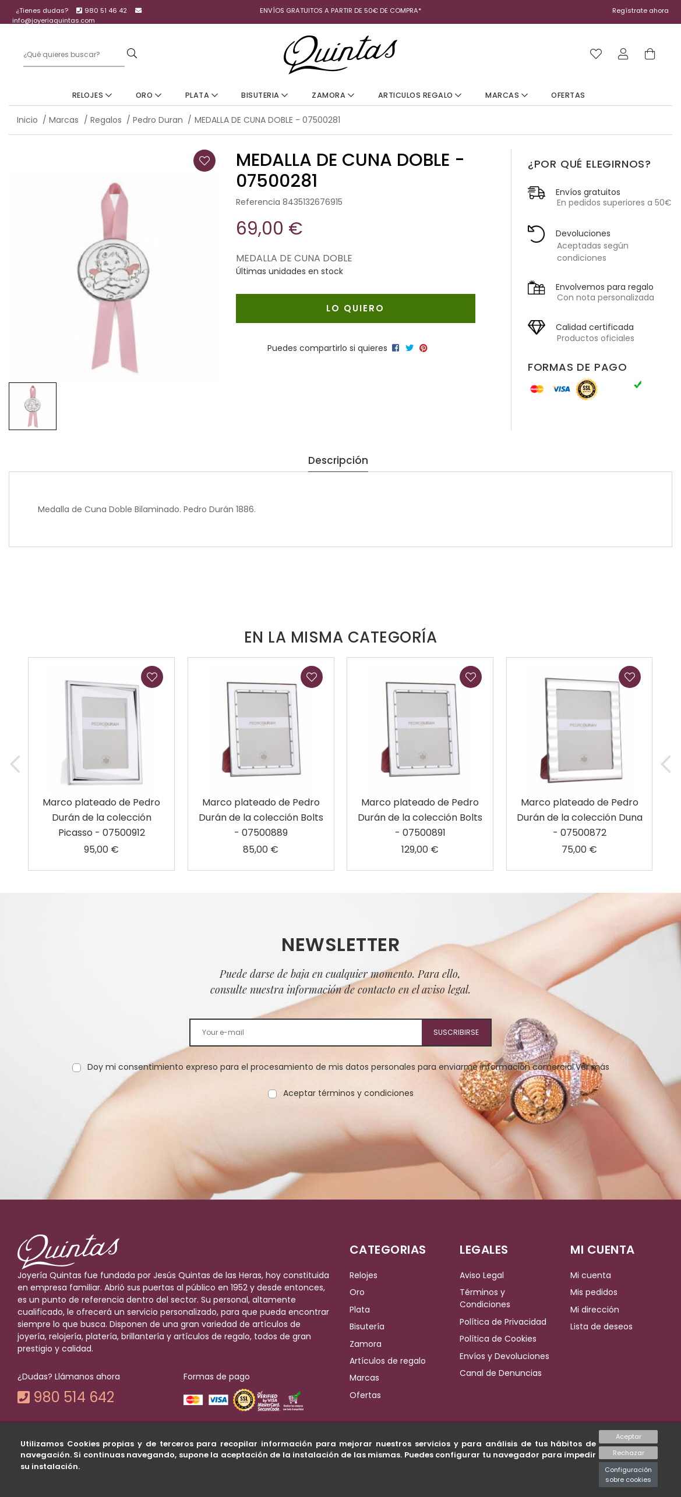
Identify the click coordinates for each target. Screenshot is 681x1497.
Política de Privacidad (503, 1322)
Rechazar (628, 1452)
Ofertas (568, 95)
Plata (201, 95)
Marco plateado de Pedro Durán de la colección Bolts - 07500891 (420, 817)
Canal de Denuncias (501, 1373)
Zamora (333, 95)
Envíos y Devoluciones (504, 1356)
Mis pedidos (594, 1293)
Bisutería (367, 1326)
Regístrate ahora (640, 10)
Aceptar (628, 1436)
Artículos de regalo (388, 1361)
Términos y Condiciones (485, 1299)
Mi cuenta (590, 1275)
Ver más (592, 1067)
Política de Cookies (498, 1339)
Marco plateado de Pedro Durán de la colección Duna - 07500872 (580, 817)
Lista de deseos (601, 1326)
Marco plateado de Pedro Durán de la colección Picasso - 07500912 (101, 817)
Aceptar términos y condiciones (348, 1093)
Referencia (258, 202)
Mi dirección (594, 1309)
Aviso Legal (482, 1275)
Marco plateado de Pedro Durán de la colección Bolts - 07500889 (261, 817)
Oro (149, 95)
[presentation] (340, 1136)
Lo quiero (355, 308)
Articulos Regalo (420, 95)
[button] (15, 764)
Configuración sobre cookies (628, 1474)
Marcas (506, 95)
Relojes (92, 95)
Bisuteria (264, 95)
